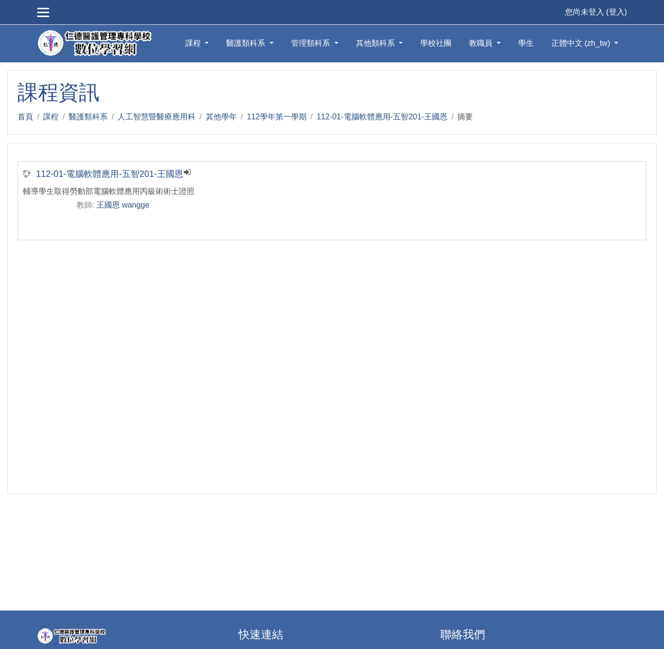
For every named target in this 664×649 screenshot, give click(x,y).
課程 (194, 43)
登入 (617, 12)
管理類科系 (311, 43)
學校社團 (435, 43)
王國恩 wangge (123, 205)
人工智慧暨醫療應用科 (156, 117)
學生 (526, 43)
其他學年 (221, 117)
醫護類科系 (246, 43)
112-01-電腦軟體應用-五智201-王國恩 (382, 117)
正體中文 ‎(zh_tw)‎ (581, 43)
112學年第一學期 (277, 117)
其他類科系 (376, 43)
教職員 (481, 43)
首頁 (25, 117)
